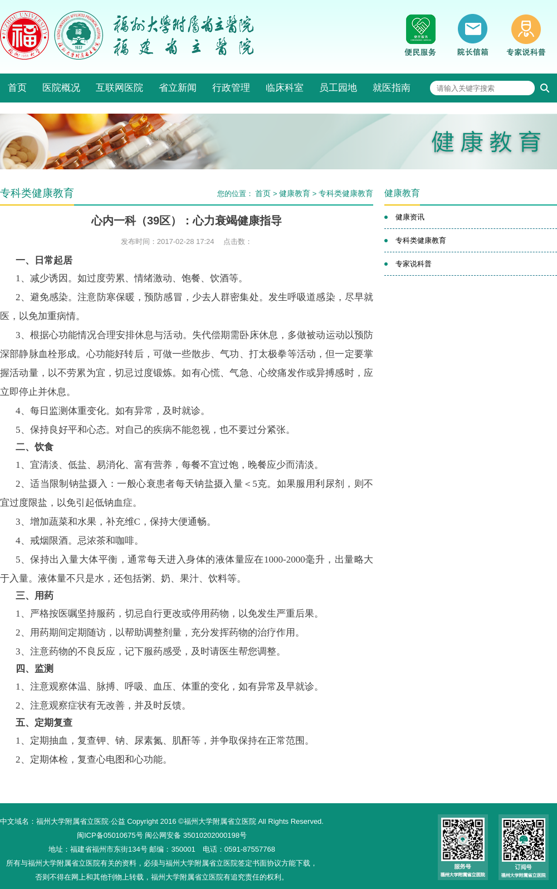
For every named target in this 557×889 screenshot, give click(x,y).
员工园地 (338, 87)
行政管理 (231, 87)
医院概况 (61, 87)
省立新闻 (178, 87)
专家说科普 (413, 264)
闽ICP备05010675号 (110, 835)
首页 (17, 87)
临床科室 (285, 87)
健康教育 (294, 193)
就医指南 (392, 87)
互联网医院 (119, 87)
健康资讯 (409, 217)
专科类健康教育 (346, 193)
